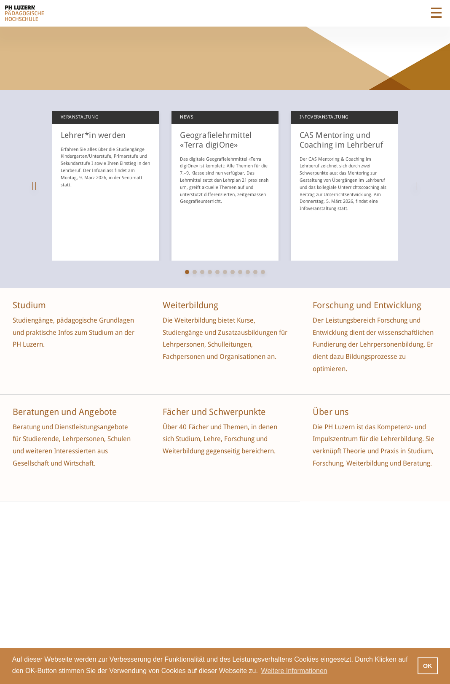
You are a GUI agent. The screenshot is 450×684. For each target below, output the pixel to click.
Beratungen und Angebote (65, 412)
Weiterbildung (191, 305)
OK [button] (427, 665)
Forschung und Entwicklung (367, 305)
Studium (29, 305)
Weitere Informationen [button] (294, 670)
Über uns (331, 412)
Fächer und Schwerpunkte (215, 412)
